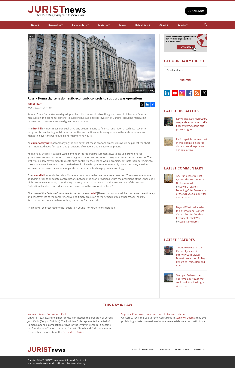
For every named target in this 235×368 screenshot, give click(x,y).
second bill (38, 175)
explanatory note (41, 143)
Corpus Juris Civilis (72, 332)
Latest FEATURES (179, 239)
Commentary (80, 24)
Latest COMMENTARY (183, 168)
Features (104, 24)
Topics (122, 24)
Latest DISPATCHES (181, 110)
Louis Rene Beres (189, 221)
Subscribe (186, 80)
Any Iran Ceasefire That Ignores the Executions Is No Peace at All (190, 179)
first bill (37, 128)
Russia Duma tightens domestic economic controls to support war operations (85, 98)
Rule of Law (142, 24)
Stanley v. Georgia (186, 317)
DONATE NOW (196, 11)
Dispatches (55, 24)
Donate (182, 24)
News (35, 24)
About (163, 24)
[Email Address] (185, 70)
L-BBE (150, 90)
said (93, 193)
